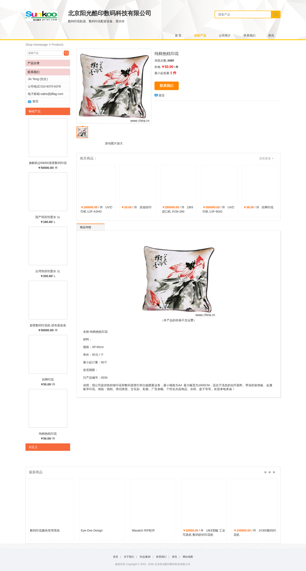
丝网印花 (48, 379)
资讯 (271, 35)
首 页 (178, 35)
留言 (159, 95)
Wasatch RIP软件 (143, 530)
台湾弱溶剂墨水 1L (47, 271)
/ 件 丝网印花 (258, 207)
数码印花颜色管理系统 (45, 530)
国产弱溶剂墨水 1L (47, 217)
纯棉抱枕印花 (48, 433)
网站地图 (188, 556)
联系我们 (249, 35)
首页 (115, 556)
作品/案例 (145, 556)
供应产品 (200, 35)
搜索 (275, 14)
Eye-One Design (92, 530)
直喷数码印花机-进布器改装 (48, 325)
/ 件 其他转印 (136, 207)
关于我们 (129, 556)
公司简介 (225, 35)
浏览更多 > (266, 158)
